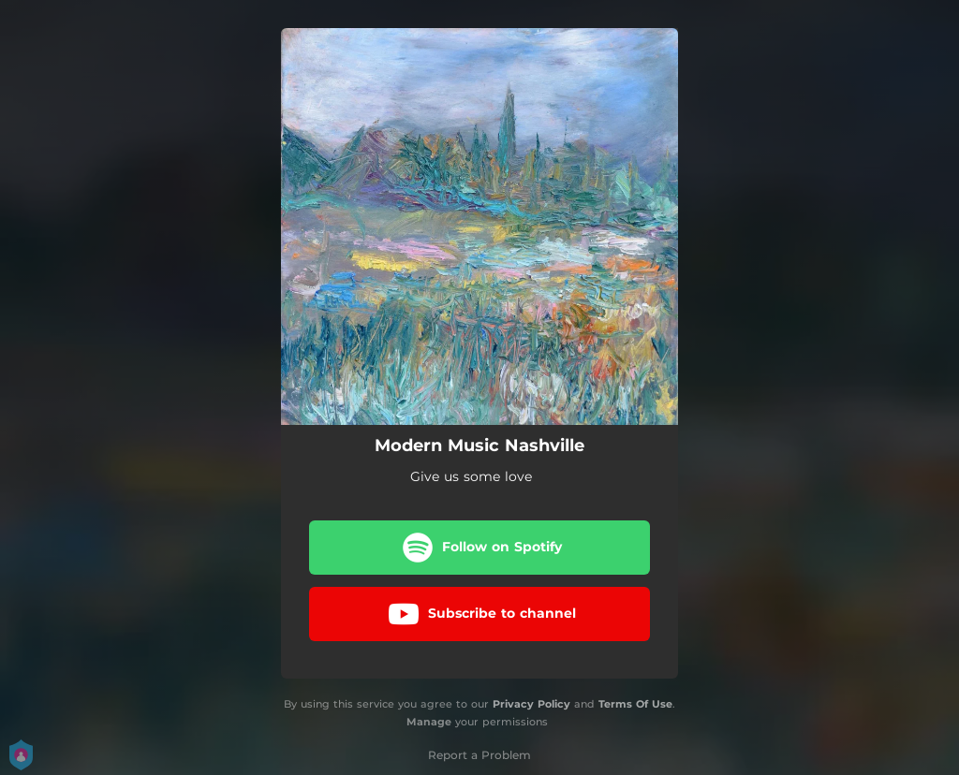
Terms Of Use (635, 703)
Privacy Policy (531, 703)
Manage (428, 721)
